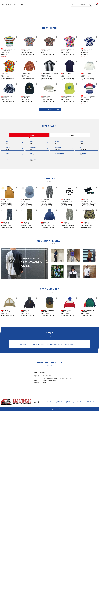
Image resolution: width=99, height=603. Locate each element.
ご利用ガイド (56, 417)
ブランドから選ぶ (18, 5)
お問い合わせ (64, 417)
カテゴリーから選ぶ (6, 5)
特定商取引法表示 (81, 417)
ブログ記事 (72, 417)
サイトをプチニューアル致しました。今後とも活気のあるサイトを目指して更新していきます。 (49, 344)
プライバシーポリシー (92, 417)
